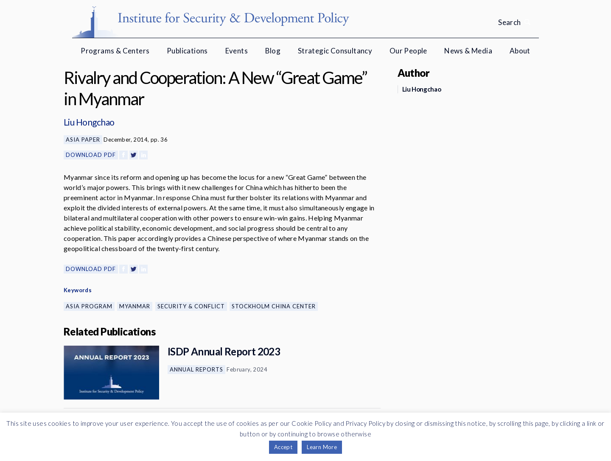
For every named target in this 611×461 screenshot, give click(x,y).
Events (236, 50)
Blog (273, 50)
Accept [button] (283, 447)
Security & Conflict (191, 306)
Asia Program (89, 306)
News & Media (468, 50)
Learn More (322, 447)
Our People (408, 50)
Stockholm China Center (274, 306)
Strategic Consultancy (335, 50)
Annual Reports (196, 369)
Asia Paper (83, 139)
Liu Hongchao (89, 122)
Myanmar (134, 306)
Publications (187, 50)
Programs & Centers (115, 50)
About (520, 50)
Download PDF (91, 154)
